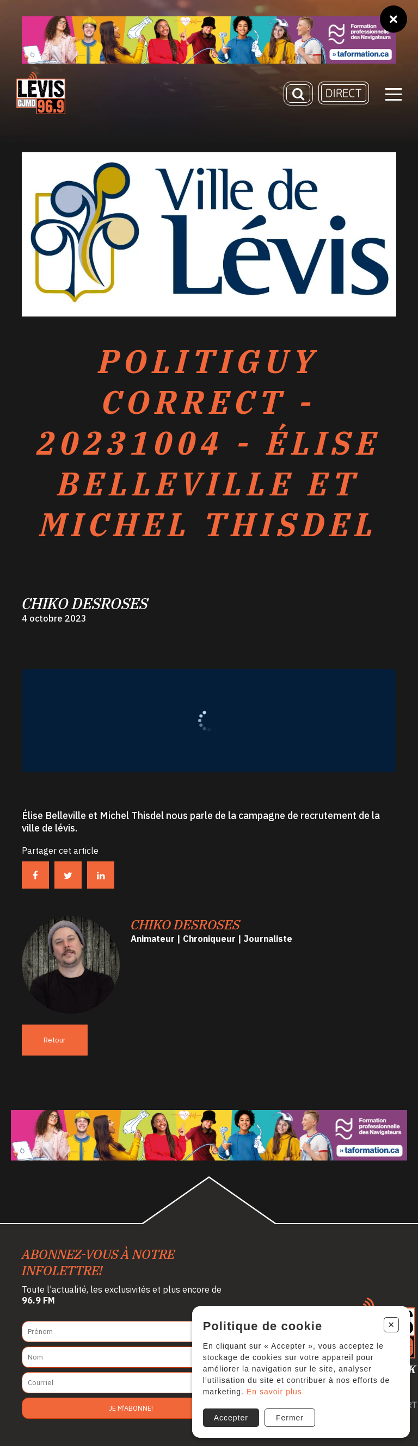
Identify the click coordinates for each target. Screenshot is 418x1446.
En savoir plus (274, 1391)
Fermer (290, 1417)
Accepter (231, 1417)
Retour (55, 1040)
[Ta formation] (209, 40)
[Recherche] (298, 93)
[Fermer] (393, 19)
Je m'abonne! (131, 1408)
